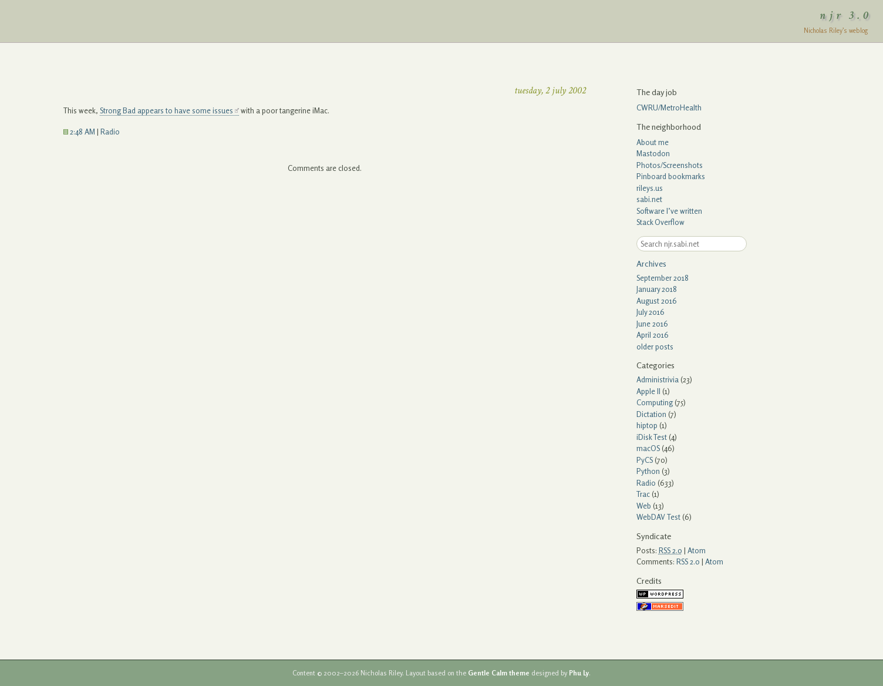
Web (643, 505)
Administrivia (657, 379)
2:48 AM (79, 131)
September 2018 (662, 278)
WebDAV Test (658, 517)
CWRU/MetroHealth (669, 107)
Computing (654, 402)
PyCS (644, 460)
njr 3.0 (846, 15)
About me (652, 142)
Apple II (648, 391)
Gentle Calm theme (499, 673)
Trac (643, 494)
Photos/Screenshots (669, 165)
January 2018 (656, 289)
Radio (110, 131)
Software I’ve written (669, 211)
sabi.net (649, 199)
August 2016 (656, 300)
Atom (696, 550)
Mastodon (653, 153)
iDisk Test (651, 437)
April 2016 (652, 334)
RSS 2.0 (688, 561)
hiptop (647, 425)
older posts (654, 346)
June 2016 (652, 323)
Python (648, 471)
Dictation (651, 414)
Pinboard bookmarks (670, 176)
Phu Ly (579, 673)
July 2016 (650, 312)
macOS (648, 448)
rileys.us (649, 188)
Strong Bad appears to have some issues (166, 110)
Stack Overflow (660, 222)
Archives (651, 263)
